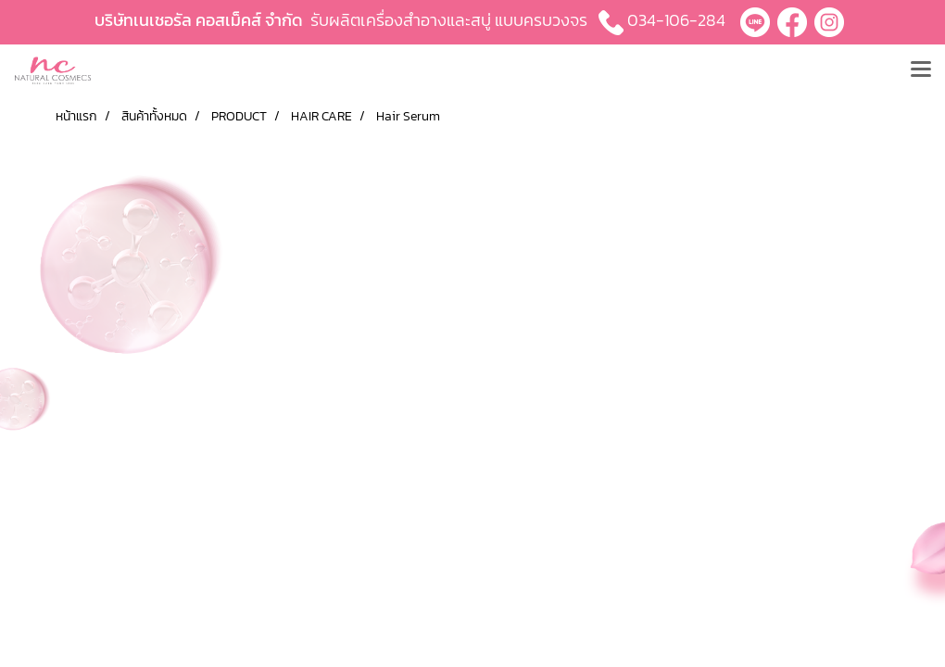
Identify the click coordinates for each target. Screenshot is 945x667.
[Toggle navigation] (921, 70)
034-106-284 (676, 19)
